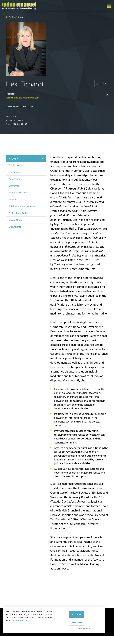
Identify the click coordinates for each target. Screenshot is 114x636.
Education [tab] (13, 171)
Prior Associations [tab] (17, 192)
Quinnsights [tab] (14, 226)
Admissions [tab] (14, 178)
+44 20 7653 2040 (24, 106)
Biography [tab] (13, 158)
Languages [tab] (13, 185)
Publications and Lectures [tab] (21, 206)
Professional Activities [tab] (19, 213)
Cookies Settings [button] (77, 626)
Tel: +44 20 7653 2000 (16, 120)
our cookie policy (20, 627)
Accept (68, 620)
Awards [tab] (12, 199)
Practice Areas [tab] (15, 165)
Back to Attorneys (17, 17)
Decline (86, 620)
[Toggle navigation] (109, 5)
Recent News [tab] (15, 219)
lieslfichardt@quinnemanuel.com (22, 97)
